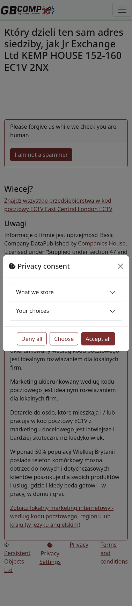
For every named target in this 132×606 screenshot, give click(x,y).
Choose (64, 339)
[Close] (120, 266)
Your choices (32, 311)
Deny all (31, 339)
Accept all (98, 339)
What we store (35, 292)
